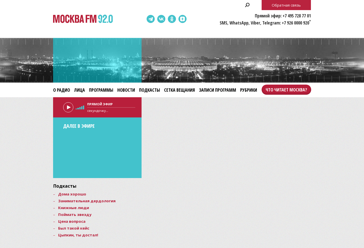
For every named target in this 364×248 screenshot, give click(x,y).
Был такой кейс (73, 228)
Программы (101, 90)
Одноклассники (172, 19)
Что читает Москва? (286, 90)
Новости (126, 90)
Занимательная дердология (87, 200)
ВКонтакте (161, 19)
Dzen (182, 19)
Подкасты (149, 90)
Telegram (151, 19)
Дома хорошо (72, 193)
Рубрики (248, 90)
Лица (79, 90)
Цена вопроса (71, 221)
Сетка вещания (179, 90)
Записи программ (217, 90)
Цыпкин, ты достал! (78, 234)
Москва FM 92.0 (83, 19)
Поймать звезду (75, 214)
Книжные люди (73, 207)
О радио (61, 90)
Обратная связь (286, 5)
